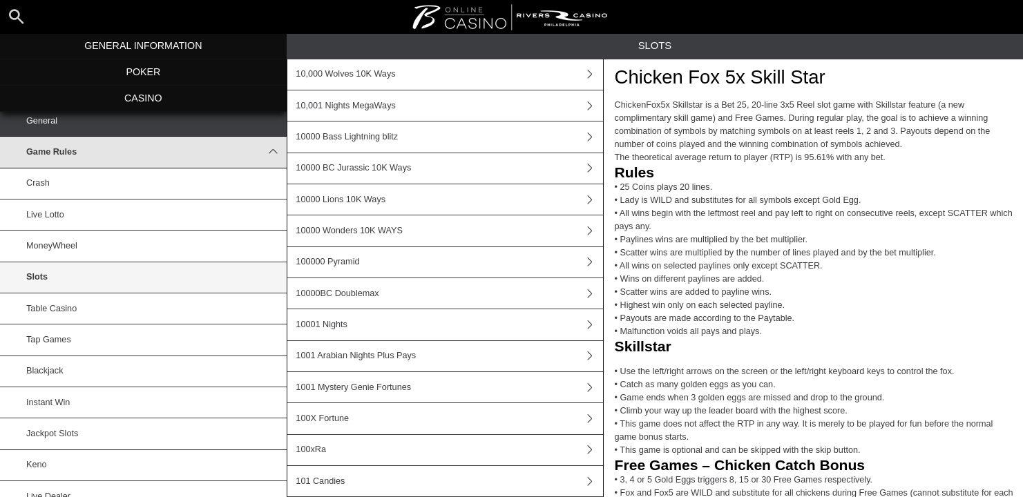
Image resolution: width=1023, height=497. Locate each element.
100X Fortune (449, 418)
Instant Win (48, 402)
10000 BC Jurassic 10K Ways (449, 168)
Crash (38, 183)
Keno (36, 464)
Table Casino (51, 308)
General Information (143, 45)
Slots (37, 277)
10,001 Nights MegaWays (449, 105)
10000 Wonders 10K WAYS (449, 230)
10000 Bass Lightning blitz (449, 136)
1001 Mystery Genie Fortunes (449, 387)
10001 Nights (449, 324)
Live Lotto (45, 215)
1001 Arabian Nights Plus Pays (449, 356)
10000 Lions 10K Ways (449, 199)
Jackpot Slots (52, 433)
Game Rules (156, 152)
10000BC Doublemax (449, 293)
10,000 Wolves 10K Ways (449, 74)
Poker (143, 71)
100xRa (449, 450)
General (41, 121)
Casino (143, 98)
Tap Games (48, 339)
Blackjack (44, 371)
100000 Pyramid (449, 262)
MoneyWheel (51, 246)
